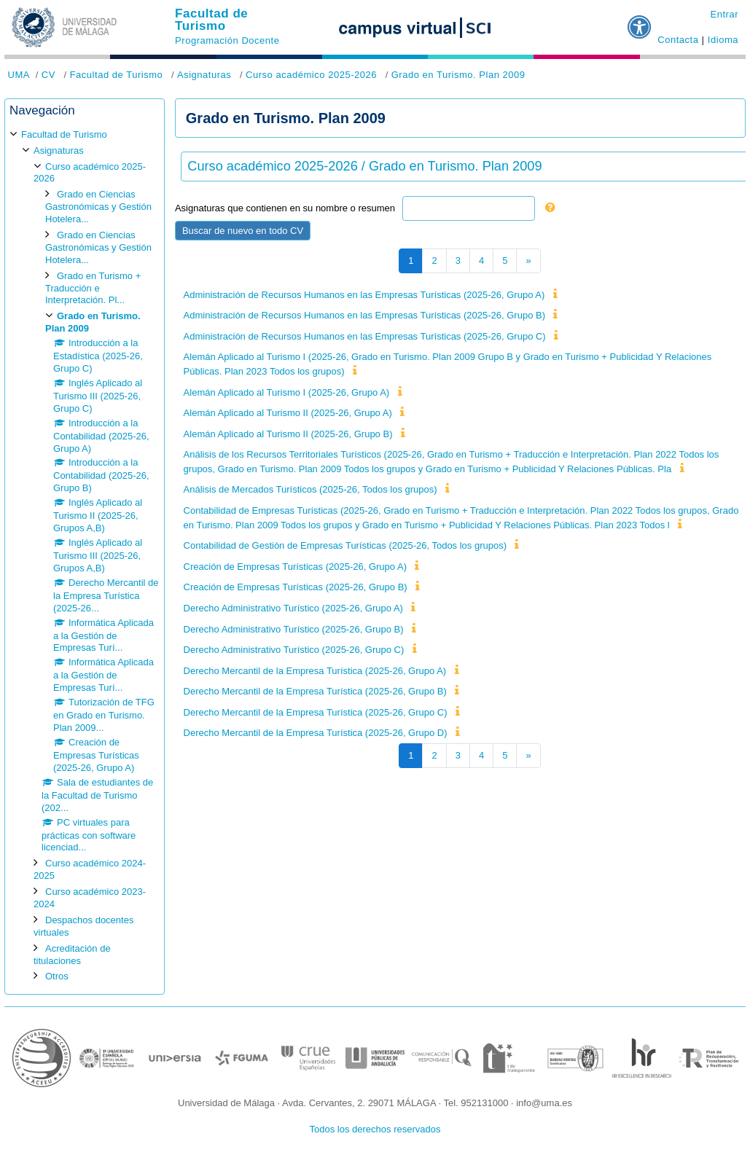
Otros (57, 976)
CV (48, 74)
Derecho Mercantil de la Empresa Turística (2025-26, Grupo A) (315, 670)
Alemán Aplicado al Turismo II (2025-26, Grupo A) (288, 412)
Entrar (724, 14)
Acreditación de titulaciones (72, 954)
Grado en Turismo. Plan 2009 (458, 74)
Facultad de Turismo (211, 20)
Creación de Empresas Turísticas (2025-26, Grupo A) (295, 566)
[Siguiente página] (528, 260)
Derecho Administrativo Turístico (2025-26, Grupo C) (294, 649)
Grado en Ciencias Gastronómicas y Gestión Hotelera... (98, 206)
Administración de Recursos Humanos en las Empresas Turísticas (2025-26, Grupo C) (365, 336)
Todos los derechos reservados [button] (375, 1129)
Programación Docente (227, 40)
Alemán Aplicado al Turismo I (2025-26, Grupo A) (287, 392)
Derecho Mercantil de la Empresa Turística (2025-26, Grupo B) (315, 691)
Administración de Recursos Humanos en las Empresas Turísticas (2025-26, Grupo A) (364, 294)
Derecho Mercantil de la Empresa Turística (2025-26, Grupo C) (316, 712)
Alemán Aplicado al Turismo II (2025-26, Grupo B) (288, 433)
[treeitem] (84, 556)
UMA (19, 74)
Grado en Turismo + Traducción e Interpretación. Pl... (93, 288)
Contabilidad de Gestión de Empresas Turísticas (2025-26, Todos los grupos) (345, 545)
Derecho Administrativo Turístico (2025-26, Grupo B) (294, 629)
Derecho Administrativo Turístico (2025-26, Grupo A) (293, 608)
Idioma (723, 39)
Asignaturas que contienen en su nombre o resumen (285, 208)
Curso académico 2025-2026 (311, 74)
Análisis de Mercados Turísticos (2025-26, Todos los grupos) (310, 489)
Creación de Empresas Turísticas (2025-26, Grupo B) (295, 587)
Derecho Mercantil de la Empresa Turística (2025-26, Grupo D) (316, 732)
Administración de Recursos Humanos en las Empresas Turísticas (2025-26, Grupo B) (364, 315)
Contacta (677, 39)
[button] (640, 21)
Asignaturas (204, 74)
